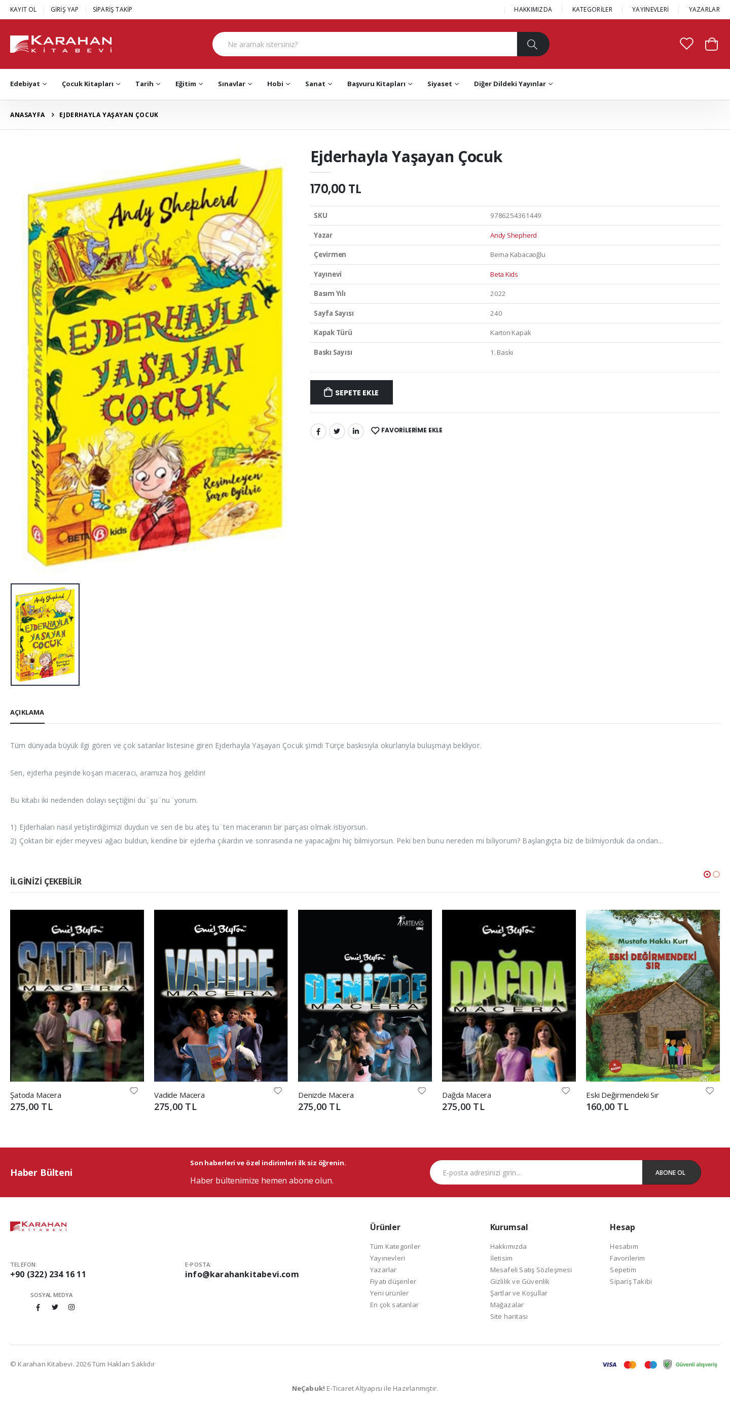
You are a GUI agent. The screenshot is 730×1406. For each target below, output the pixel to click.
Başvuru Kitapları (376, 83)
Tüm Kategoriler (395, 1246)
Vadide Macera (179, 1095)
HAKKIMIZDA (533, 9)
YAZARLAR (704, 9)
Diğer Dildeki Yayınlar (510, 83)
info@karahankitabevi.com (242, 1274)
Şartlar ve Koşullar (519, 1293)
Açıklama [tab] (27, 712)
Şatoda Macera (35, 1095)
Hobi (275, 83)
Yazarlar (383, 1269)
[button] (711, 43)
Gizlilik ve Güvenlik (520, 1281)
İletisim (501, 1258)
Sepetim (623, 1269)
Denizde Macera (326, 1095)
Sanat (315, 83)
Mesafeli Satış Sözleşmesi (531, 1269)
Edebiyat (25, 83)
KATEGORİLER (592, 9)
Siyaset (439, 83)
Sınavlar (231, 83)
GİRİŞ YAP (65, 9)
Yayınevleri (387, 1258)
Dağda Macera (466, 1095)
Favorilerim (627, 1258)
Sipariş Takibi (631, 1281)
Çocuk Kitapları (88, 83)
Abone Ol (670, 1172)
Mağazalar (507, 1304)
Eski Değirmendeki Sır (622, 1095)
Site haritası (509, 1316)
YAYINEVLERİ (650, 9)
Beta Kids (504, 274)
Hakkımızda (508, 1246)
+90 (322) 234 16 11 (48, 1274)
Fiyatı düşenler (393, 1281)
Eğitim (185, 83)
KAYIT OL (23, 9)
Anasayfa (27, 114)
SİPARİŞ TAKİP (113, 9)
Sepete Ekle (357, 393)
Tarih (144, 83)
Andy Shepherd (513, 235)
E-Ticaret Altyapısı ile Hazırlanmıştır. (365, 1388)
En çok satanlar (394, 1304)
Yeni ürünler (389, 1293)
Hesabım (624, 1246)
